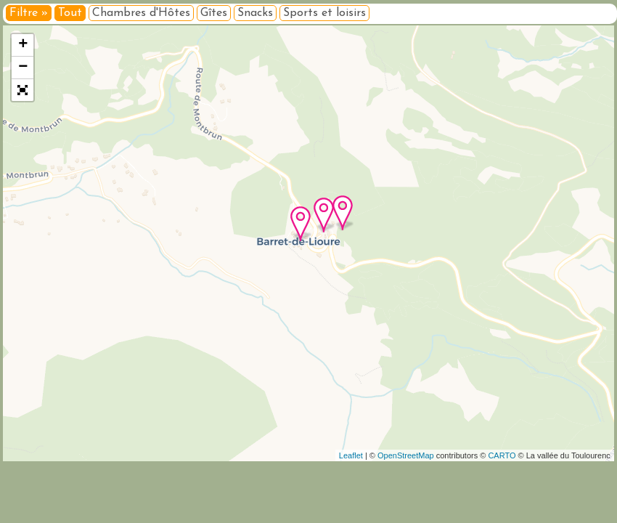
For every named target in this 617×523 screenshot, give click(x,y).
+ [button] (23, 45)
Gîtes (213, 13)
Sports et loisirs (324, 13)
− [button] (23, 67)
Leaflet (351, 455)
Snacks (255, 13)
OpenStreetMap (405, 455)
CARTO (501, 455)
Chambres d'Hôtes (141, 13)
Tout (70, 13)
